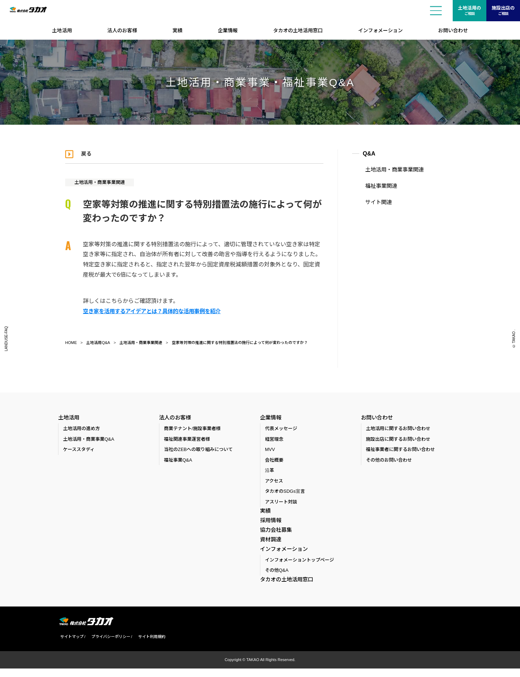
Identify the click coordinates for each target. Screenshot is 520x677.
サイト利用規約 (149, 645)
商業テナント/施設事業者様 (192, 430)
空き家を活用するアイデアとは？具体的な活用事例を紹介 (156, 311)
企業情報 (228, 30)
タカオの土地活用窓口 (298, 30)
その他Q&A (276, 578)
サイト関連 (375, 201)
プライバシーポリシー (108, 645)
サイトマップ (69, 645)
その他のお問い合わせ (389, 461)
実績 (177, 30)
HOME (71, 342)
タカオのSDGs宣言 (285, 492)
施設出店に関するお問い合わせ (398, 440)
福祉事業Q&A (178, 461)
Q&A (369, 154)
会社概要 (274, 461)
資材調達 (270, 545)
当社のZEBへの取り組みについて (198, 450)
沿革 (269, 471)
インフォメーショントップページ (299, 568)
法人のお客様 (122, 30)
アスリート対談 (281, 503)
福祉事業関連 (377, 185)
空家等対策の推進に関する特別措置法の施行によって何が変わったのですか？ (240, 342)
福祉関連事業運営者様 (187, 440)
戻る (88, 154)
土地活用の (469, 11)
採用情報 (270, 523)
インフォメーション (380, 30)
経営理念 (274, 440)
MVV (270, 450)
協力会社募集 (275, 534)
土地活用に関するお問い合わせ (398, 430)
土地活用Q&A (98, 342)
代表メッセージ (281, 430)
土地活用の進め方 (81, 430)
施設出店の (503, 11)
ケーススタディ (79, 450)
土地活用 (62, 30)
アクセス (274, 482)
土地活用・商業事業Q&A (88, 440)
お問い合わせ (453, 30)
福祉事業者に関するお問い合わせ (400, 450)
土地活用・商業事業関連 (102, 182)
